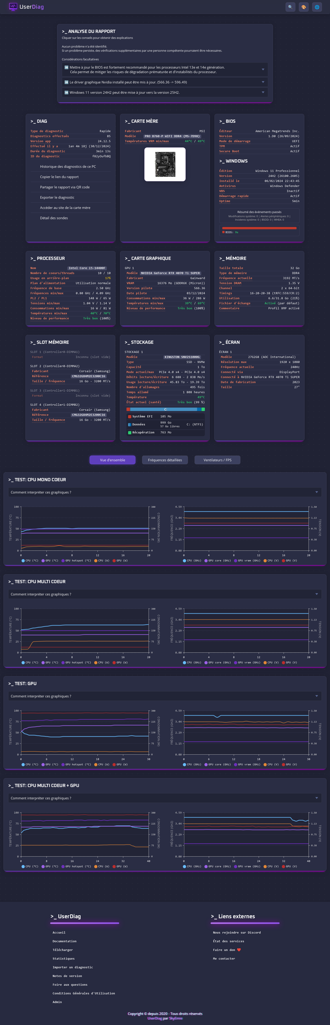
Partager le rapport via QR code (62, 187)
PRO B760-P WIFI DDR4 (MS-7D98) (172, 136)
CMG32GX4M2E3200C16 (88, 376)
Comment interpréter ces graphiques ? (41, 492)
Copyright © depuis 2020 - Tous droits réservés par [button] (165, 1015)
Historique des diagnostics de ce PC (65, 166)
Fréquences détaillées (165, 460)
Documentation (65, 941)
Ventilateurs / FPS (217, 460)
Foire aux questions (70, 985)
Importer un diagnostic (73, 967)
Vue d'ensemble (112, 460)
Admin (57, 1002)
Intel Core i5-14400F (87, 268)
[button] (70, 177)
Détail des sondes (51, 218)
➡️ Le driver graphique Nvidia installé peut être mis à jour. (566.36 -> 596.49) (125, 82)
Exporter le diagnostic (54, 197)
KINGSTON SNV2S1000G (182, 357)
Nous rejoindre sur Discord (240, 933)
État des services (231, 941)
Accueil (59, 932)
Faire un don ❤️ (230, 950)
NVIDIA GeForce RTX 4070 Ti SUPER (170, 273)
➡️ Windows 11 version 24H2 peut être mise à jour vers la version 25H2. (122, 92)
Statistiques (64, 959)
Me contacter (227, 959)
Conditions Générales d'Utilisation (84, 993)
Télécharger (63, 950)
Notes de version (67, 976)
